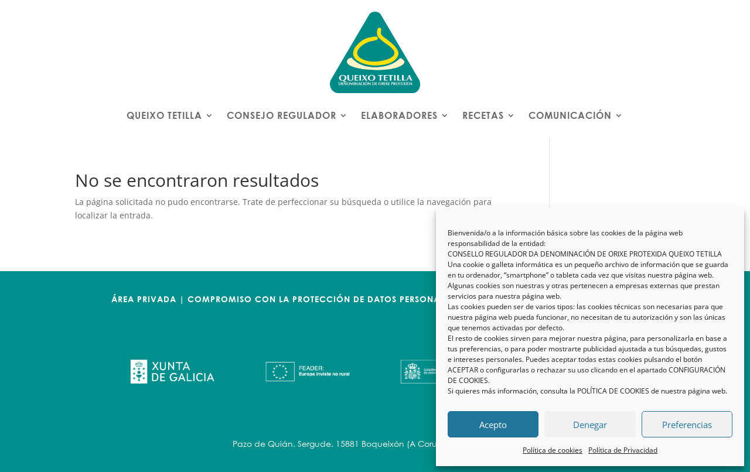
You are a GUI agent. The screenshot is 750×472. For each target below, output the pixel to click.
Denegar (590, 424)
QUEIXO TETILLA (164, 115)
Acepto (493, 424)
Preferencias (687, 424)
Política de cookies (552, 450)
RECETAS (483, 115)
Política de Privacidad (622, 450)
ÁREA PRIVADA (143, 299)
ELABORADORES (399, 115)
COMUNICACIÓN (570, 115)
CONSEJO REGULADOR (281, 115)
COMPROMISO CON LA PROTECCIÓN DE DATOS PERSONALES (321, 299)
